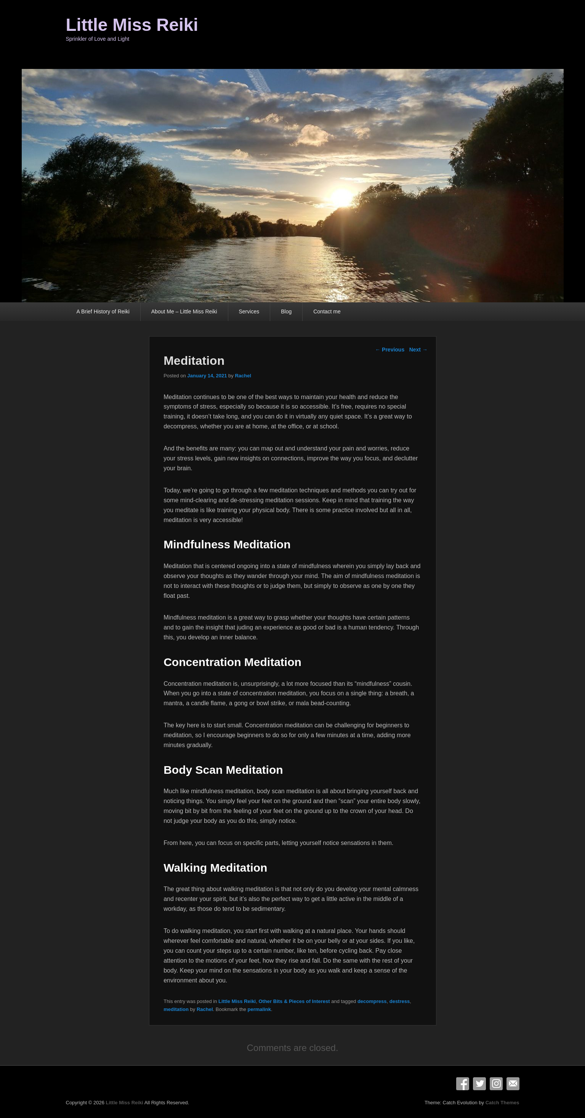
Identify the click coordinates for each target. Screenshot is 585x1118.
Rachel (243, 376)
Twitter (479, 1083)
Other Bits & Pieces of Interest (294, 1001)
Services (249, 311)
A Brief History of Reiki (103, 311)
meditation (176, 1009)
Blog (286, 311)
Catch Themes (502, 1102)
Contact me (327, 311)
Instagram (496, 1083)
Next (418, 350)
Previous (389, 350)
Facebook (462, 1083)
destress (399, 1001)
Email (512, 1083)
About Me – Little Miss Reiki (184, 311)
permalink (259, 1009)
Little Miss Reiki (132, 25)
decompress (372, 1001)
